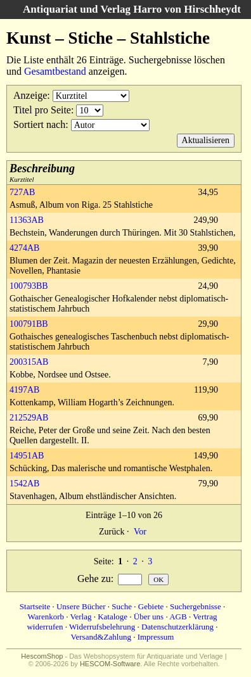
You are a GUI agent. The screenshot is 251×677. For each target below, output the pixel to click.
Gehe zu (94, 578)
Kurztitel (42, 172)
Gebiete (151, 606)
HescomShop (42, 656)
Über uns (149, 616)
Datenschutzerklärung (177, 626)
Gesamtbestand (55, 71)
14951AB (27, 455)
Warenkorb (46, 616)
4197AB (24, 390)
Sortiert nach (39, 124)
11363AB (27, 220)
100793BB (29, 286)
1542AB (24, 483)
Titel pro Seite (42, 109)
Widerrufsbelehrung (102, 626)
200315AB (29, 362)
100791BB (29, 324)
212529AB (29, 417)
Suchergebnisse (195, 606)
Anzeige (30, 95)
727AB (22, 192)
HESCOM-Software (110, 664)
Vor (140, 531)
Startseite (35, 606)
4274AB (24, 248)
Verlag (81, 616)
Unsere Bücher (81, 606)
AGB (177, 616)
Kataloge (112, 616)
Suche (122, 606)
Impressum (156, 637)
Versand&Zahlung (101, 637)
